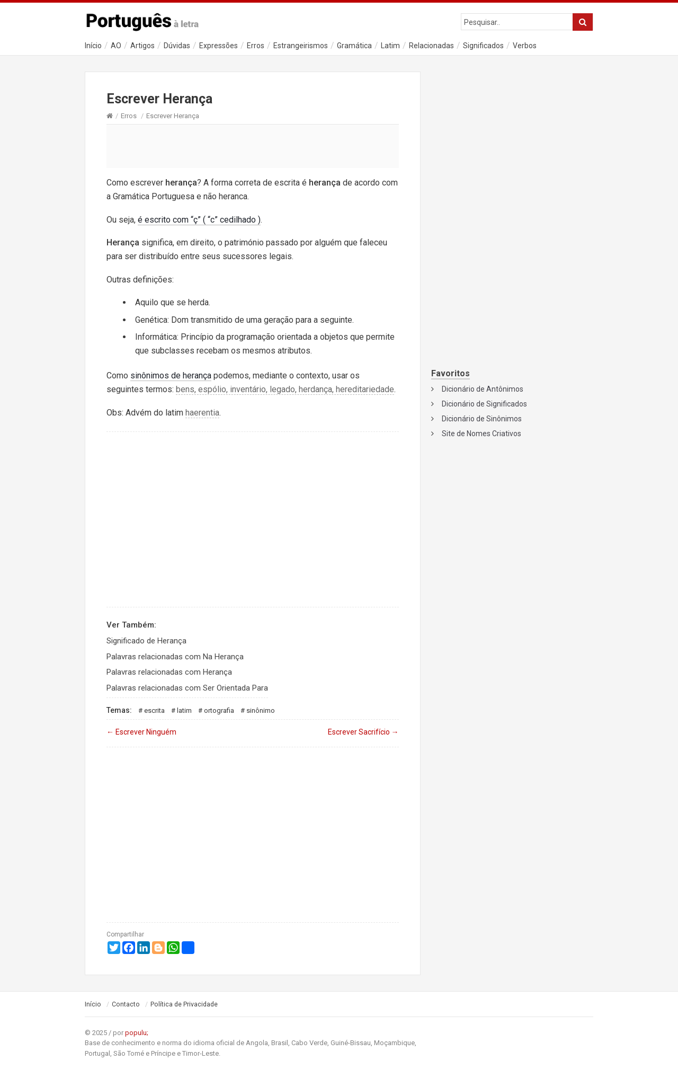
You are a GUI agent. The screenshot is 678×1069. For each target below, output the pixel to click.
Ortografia (219, 710)
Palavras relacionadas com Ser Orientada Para (187, 688)
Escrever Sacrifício (363, 732)
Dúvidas (177, 45)
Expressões (218, 45)
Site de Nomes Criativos (481, 433)
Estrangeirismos (300, 45)
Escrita (154, 710)
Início (93, 45)
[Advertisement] (252, 146)
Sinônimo (260, 710)
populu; (136, 1033)
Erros (255, 45)
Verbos (525, 45)
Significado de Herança (146, 641)
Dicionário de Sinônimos (482, 418)
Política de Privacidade (184, 1004)
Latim (390, 45)
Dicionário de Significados (484, 404)
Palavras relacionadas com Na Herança (175, 656)
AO (116, 45)
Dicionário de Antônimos (482, 389)
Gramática (354, 45)
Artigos (142, 45)
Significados (483, 45)
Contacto (126, 1004)
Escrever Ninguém (141, 732)
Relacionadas (431, 45)
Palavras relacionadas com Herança (169, 672)
